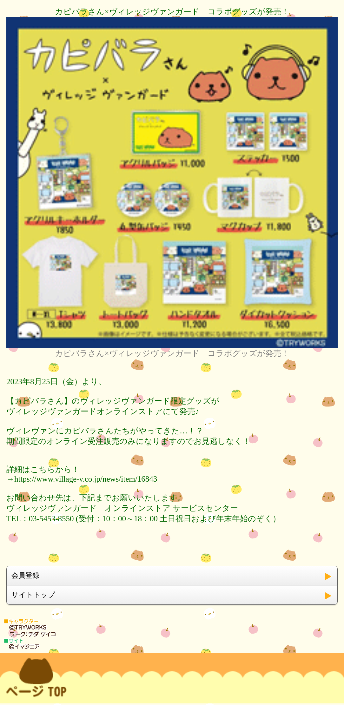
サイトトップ (33, 595)
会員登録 (25, 575)
